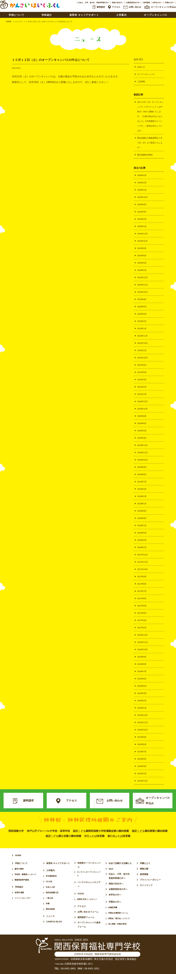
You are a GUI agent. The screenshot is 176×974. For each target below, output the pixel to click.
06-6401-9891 (68, 968)
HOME (8, 22)
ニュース (18, 22)
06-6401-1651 (91, 968)
